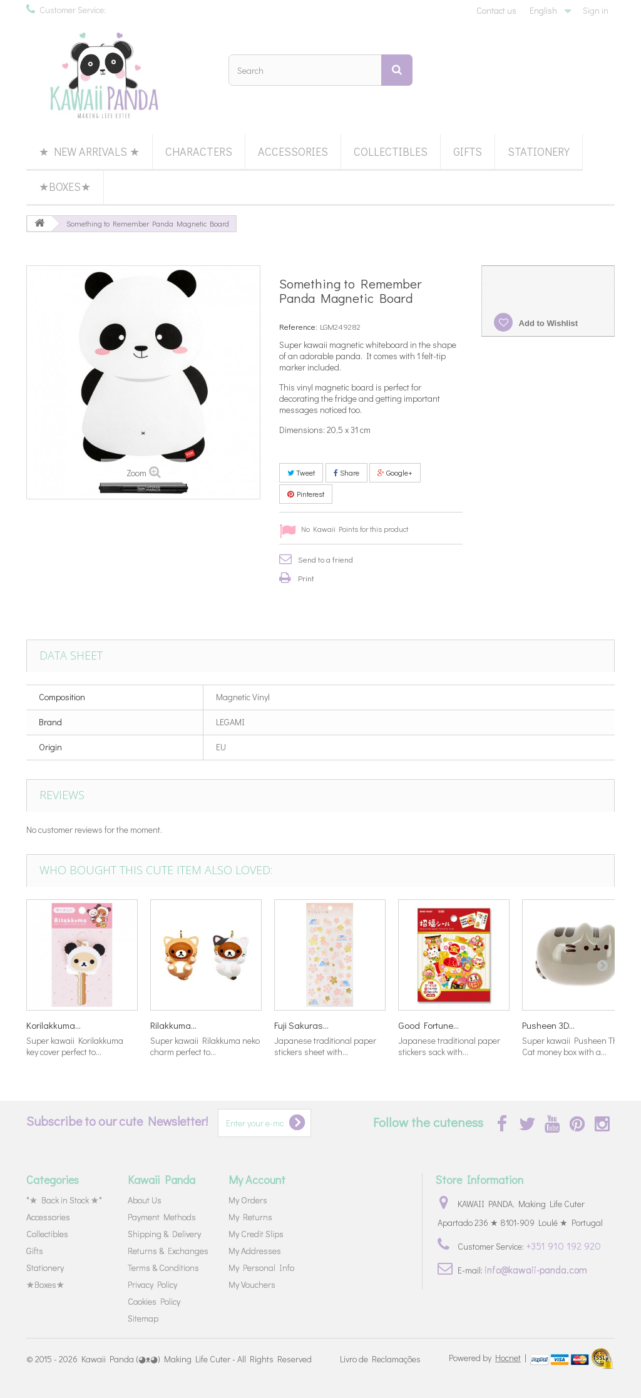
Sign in (595, 10)
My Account (256, 1179)
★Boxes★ (65, 186)
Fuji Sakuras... (301, 1025)
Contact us (496, 10)
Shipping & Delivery (164, 1234)
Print (306, 578)
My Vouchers (251, 1284)
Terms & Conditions (163, 1267)
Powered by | (488, 1358)
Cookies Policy (154, 1301)
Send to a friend (325, 559)
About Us (145, 1200)
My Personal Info (261, 1267)
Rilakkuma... (173, 1025)
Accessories (293, 151)
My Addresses (254, 1251)
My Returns (250, 1217)
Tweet (301, 472)
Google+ (395, 472)
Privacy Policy (152, 1284)
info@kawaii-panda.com (536, 1269)
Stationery (539, 151)
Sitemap (143, 1318)
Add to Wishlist (547, 323)
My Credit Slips (256, 1234)
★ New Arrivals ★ (89, 151)
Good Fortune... (428, 1025)
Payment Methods (162, 1217)
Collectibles (391, 151)
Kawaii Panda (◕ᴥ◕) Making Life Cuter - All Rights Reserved (196, 1359)
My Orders (247, 1200)
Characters (198, 151)
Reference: (298, 326)
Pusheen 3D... (548, 1025)
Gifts (467, 151)
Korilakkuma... (53, 1025)
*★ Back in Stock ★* (64, 1200)
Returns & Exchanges (168, 1251)
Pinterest (305, 494)
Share (346, 472)
